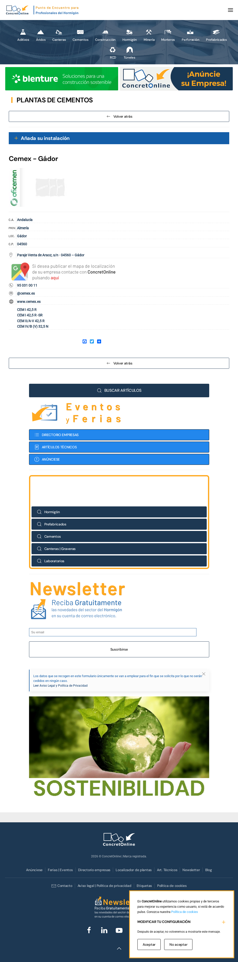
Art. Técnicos (167, 870)
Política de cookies (172, 885)
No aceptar (178, 944)
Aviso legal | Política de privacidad (104, 885)
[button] (230, 10)
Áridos (41, 35)
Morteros (168, 35)
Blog (208, 870)
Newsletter (191, 870)
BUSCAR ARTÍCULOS (119, 390)
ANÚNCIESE (47, 459)
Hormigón (129, 35)
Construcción (105, 35)
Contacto (61, 885)
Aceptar (149, 944)
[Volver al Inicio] (42, 10)
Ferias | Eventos (60, 870)
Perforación (190, 35)
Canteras (59, 35)
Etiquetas (144, 885)
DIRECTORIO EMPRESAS (56, 434)
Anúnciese (34, 870)
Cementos (80, 35)
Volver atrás (119, 116)
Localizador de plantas (134, 870)
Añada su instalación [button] (45, 138)
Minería (149, 35)
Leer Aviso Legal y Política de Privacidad (60, 685)
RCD (112, 53)
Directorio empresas (94, 870)
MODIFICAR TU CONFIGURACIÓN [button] (163, 921)
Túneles (129, 53)
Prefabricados (216, 35)
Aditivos (23, 35)
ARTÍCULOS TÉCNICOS (55, 447)
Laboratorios (51, 560)
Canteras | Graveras (56, 548)
